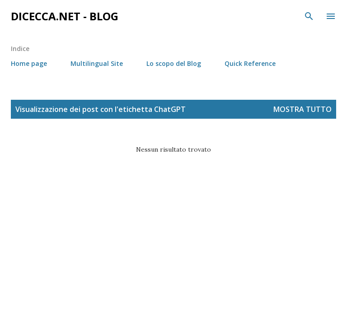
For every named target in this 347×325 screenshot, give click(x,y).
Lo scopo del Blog (173, 63)
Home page (29, 63)
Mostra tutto (302, 109)
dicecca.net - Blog (64, 16)
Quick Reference (250, 63)
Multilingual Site (96, 63)
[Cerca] (309, 16)
